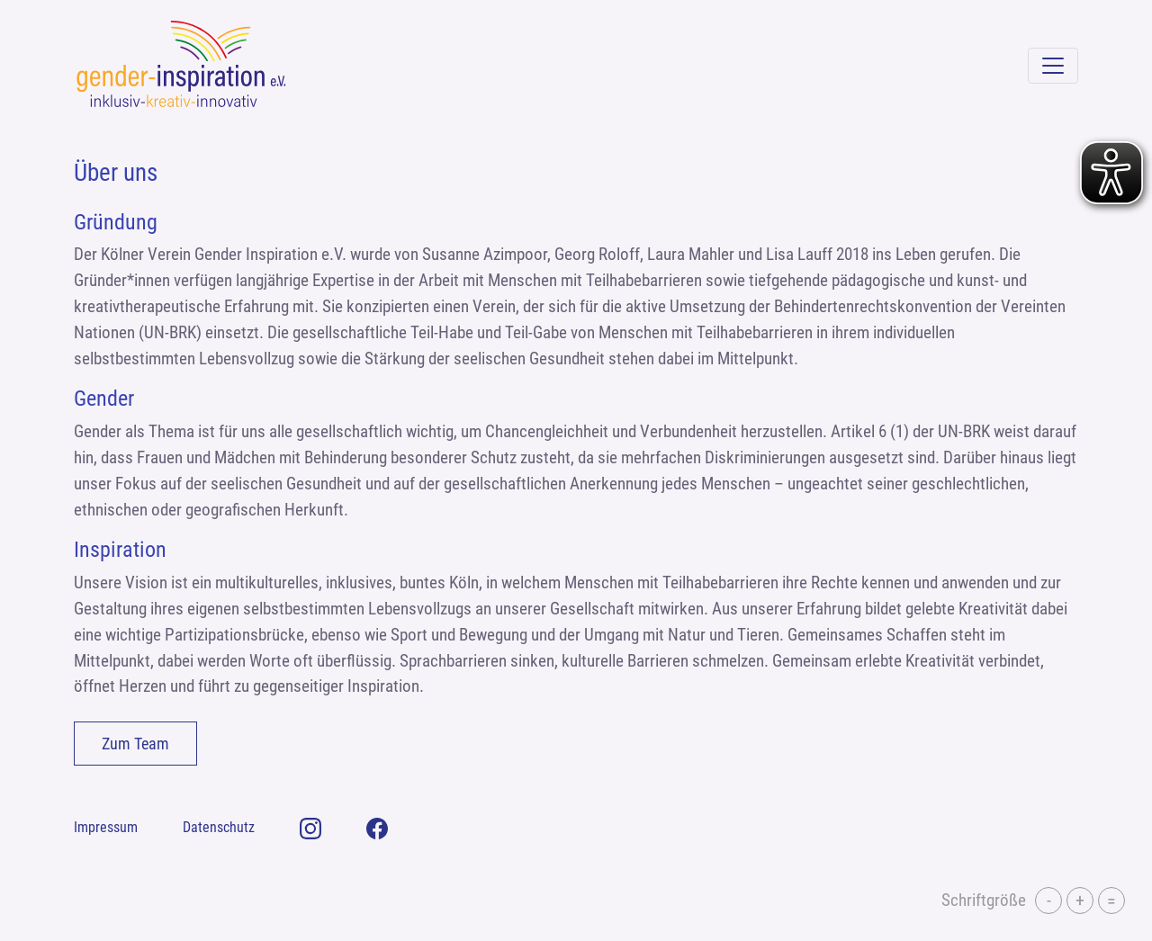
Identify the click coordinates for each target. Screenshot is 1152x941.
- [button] (1049, 900)
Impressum (106, 827)
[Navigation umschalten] (1053, 66)
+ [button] (1080, 900)
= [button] (1111, 900)
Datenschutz (219, 827)
